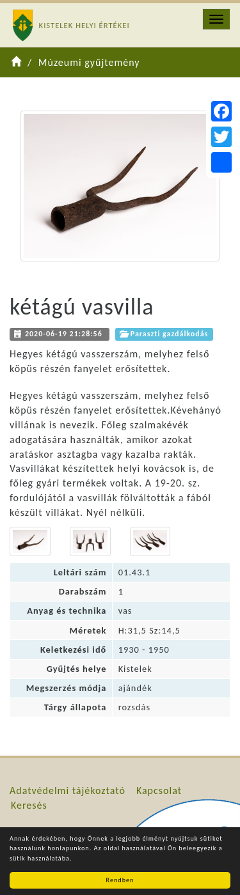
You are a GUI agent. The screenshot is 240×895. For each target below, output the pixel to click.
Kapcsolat (159, 790)
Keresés (29, 805)
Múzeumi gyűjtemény (89, 62)
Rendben (120, 880)
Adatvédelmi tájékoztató (67, 790)
